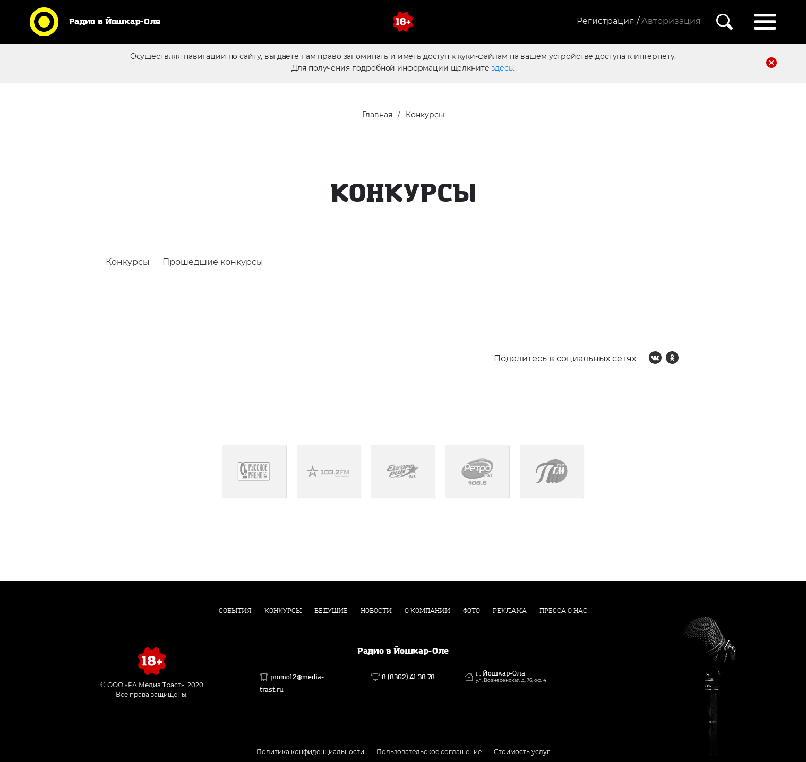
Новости (376, 611)
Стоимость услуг (522, 752)
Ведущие (331, 611)
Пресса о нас (563, 611)
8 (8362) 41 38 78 (408, 677)
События (235, 611)
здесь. (502, 67)
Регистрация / (608, 21)
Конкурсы (128, 262)
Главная (377, 114)
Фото (471, 611)
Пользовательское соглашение (429, 752)
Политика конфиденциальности (310, 752)
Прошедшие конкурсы (212, 262)
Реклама (510, 611)
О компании (427, 611)
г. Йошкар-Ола (511, 676)
